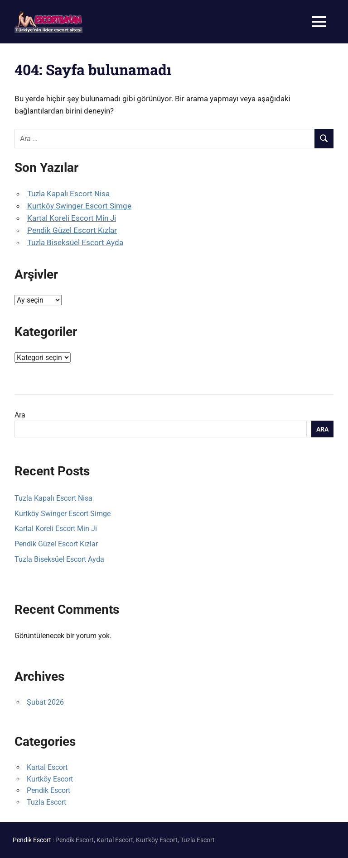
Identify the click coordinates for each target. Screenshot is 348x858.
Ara (19, 415)
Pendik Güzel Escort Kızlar (72, 230)
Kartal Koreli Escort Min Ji (71, 218)
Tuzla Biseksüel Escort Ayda (75, 242)
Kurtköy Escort (50, 779)
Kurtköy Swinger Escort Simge (79, 205)
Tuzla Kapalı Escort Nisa (68, 193)
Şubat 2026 (45, 702)
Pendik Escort (48, 790)
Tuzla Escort (46, 802)
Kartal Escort (47, 767)
